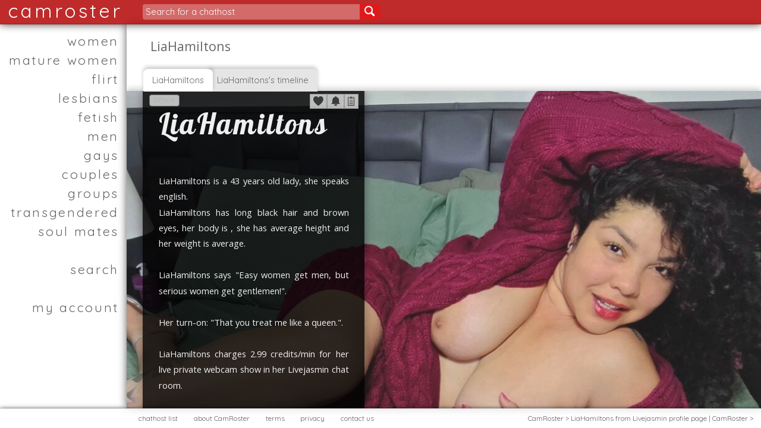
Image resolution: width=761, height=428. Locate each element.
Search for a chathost (190, 11)
